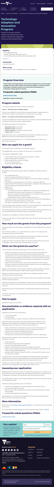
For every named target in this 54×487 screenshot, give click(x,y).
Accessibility (40, 449)
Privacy (30, 455)
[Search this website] (45, 9)
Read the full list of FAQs (10, 95)
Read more (6, 59)
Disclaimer (39, 452)
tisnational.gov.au (10, 454)
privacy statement (38, 435)
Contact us (31, 449)
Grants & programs (12, 13)
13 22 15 (47, 409)
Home (2, 13)
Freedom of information (43, 458)
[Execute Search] (51, 9)
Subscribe (37, 432)
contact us (21, 409)
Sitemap (30, 458)
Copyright (39, 455)
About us (30, 452)
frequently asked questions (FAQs (21, 405)
